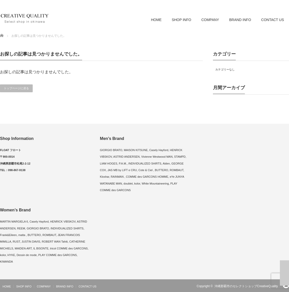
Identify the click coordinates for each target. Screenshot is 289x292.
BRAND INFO (240, 20)
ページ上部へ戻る (284, 273)
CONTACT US (272, 20)
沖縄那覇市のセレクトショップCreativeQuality (246, 286)
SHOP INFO (181, 20)
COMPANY (210, 20)
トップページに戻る (16, 88)
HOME (156, 20)
